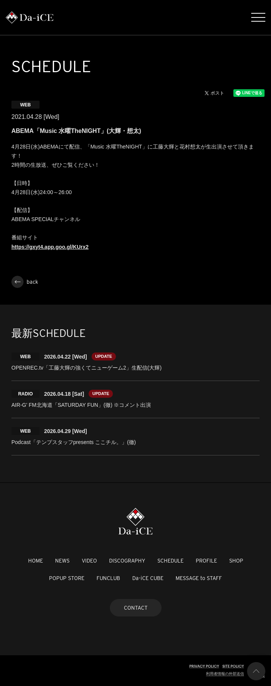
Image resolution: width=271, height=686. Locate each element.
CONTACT (135, 608)
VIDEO (89, 561)
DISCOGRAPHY (127, 561)
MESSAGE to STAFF (199, 578)
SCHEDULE (170, 561)
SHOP (236, 561)
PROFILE (206, 561)
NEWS (62, 561)
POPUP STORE (66, 578)
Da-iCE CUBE (147, 578)
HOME (35, 561)
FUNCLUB (108, 578)
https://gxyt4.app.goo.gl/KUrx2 (50, 247)
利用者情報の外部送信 (225, 674)
